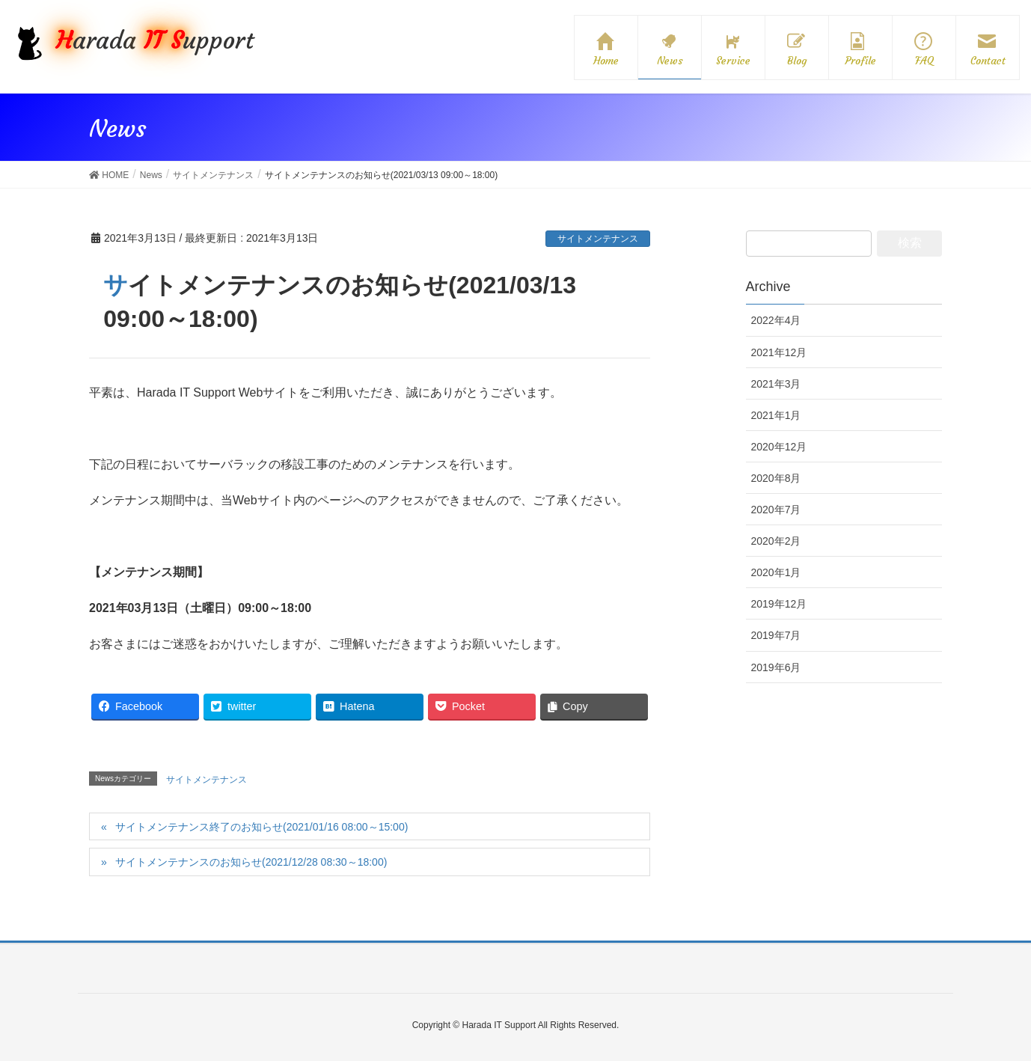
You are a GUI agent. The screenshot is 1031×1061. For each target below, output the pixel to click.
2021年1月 (776, 415)
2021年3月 (776, 384)
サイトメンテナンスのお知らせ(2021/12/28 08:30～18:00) (251, 862)
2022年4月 (776, 320)
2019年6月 (776, 667)
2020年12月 (779, 447)
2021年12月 (779, 352)
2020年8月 (776, 478)
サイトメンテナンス (597, 238)
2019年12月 (779, 604)
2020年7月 (776, 510)
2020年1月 (776, 572)
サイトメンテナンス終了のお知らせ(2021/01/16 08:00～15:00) (261, 827)
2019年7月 (776, 635)
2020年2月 (776, 541)
